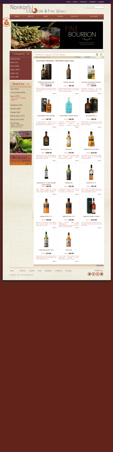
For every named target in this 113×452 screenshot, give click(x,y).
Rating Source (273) (17, 116)
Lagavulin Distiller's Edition (91, 216)
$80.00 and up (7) (16, 127)
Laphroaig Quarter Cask (46, 250)
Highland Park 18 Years (91, 149)
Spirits (12, 69)
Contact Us (83, 2)
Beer (12, 62)
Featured (13, 59)
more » (54, 93)
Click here (59, 61)
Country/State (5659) (17, 92)
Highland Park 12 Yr (46, 216)
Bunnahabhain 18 (46, 149)
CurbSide (92, 2)
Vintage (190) (15, 112)
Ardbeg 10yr (69, 183)
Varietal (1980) (15, 109)
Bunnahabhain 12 (91, 116)
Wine (12, 66)
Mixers (12, 77)
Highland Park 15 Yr (69, 216)
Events (75, 2)
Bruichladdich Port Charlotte (46, 116)
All (28, 54)
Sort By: (88, 57)
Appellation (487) (16, 105)
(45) (15, 59)
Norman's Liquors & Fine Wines (50, 54)
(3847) (15, 69)
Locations (101, 2)
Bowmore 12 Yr (91, 183)
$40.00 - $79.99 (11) (17, 125)
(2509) (14, 66)
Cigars (12, 73)
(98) (14, 77)
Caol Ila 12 (68, 149)
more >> (14, 100)
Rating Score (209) (17, 119)
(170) (14, 62)
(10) (14, 73)
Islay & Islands (18, 98)
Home (68, 2)
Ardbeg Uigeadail (68, 82)
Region (12, 96)
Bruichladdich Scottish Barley (69, 116)
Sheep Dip (69, 250)
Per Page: (77, 57)
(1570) (15, 96)
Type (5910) (14, 89)
